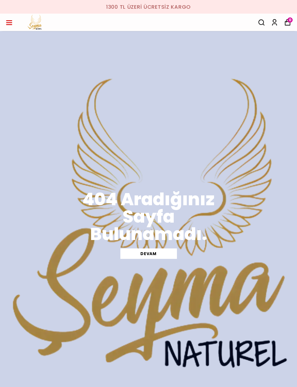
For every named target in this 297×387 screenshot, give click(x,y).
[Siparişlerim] (274, 22)
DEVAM (148, 254)
